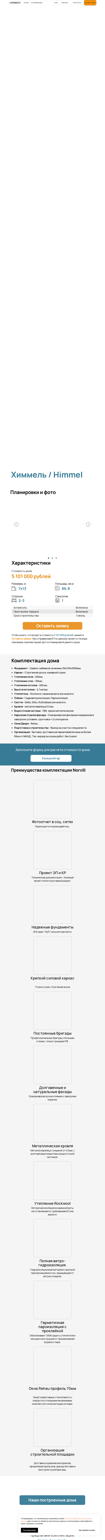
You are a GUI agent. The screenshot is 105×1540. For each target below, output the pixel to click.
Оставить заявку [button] (52, 626)
